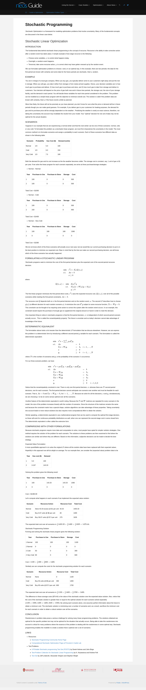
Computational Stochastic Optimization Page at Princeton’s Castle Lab (56, 643)
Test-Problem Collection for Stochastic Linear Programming (52, 652)
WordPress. (126, 683)
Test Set (34, 656)
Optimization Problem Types (55, 12)
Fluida (118, 683)
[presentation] (73, 272)
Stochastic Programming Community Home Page (49, 640)
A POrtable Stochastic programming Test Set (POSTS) (51, 649)
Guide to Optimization (36, 12)
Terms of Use (42, 683)
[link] (120, 5)
